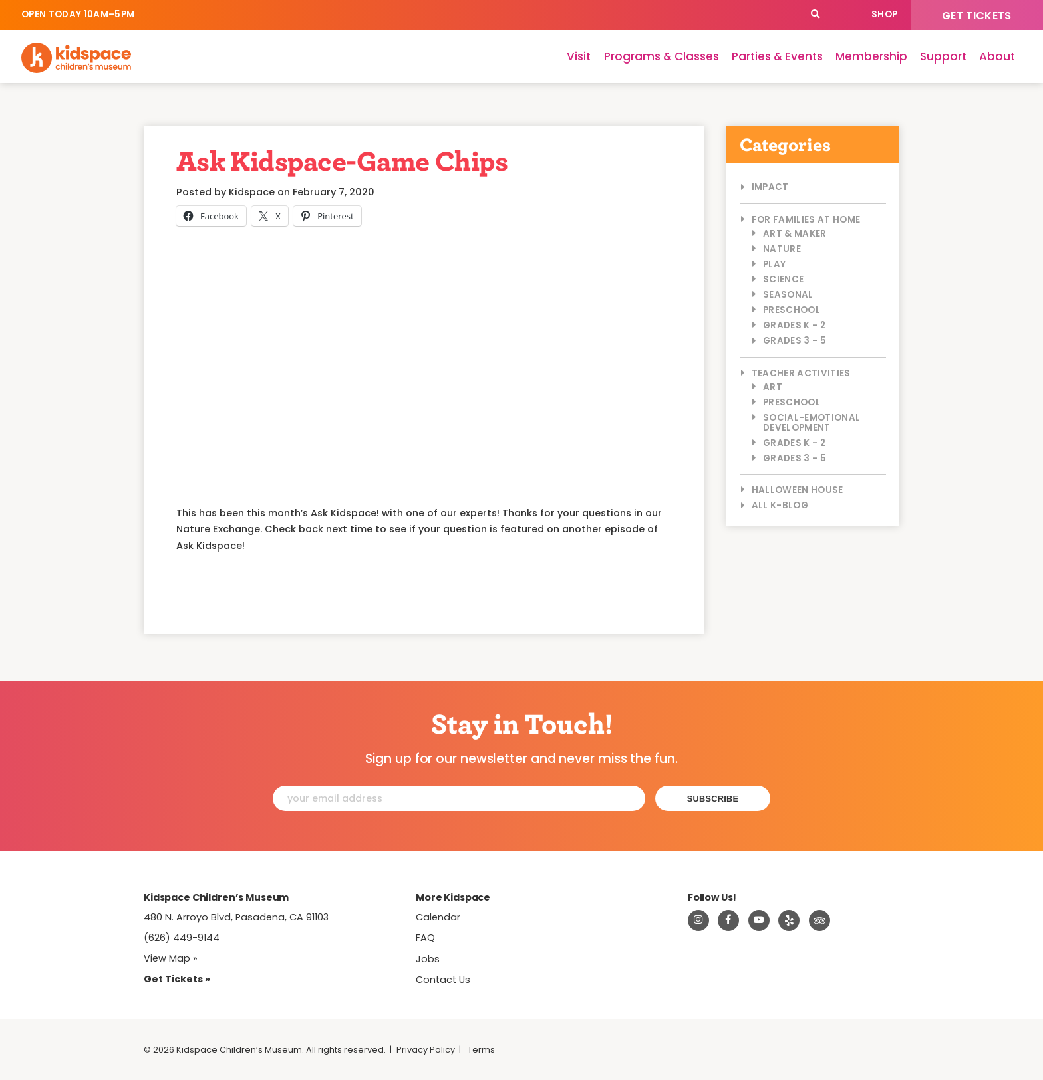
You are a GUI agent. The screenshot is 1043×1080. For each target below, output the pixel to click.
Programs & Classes (661, 56)
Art (772, 387)
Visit (579, 56)
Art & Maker (795, 234)
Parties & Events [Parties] (777, 56)
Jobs (428, 959)
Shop (884, 14)
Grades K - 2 (794, 325)
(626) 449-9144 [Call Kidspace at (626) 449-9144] (182, 937)
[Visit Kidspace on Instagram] (698, 920)
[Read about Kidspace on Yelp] (789, 920)
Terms (481, 1049)
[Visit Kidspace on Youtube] (759, 920)
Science (783, 279)
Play (774, 264)
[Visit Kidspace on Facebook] (728, 920)
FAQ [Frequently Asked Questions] (425, 937)
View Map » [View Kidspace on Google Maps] (171, 958)
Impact (770, 187)
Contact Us (443, 979)
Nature (782, 249)
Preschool (791, 310)
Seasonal (788, 295)
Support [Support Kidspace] (943, 56)
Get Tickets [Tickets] (977, 15)
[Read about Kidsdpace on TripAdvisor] (819, 920)
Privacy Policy (425, 1049)
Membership (871, 56)
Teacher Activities (801, 373)
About (997, 56)
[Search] (815, 15)
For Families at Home (806, 220)
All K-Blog (780, 505)
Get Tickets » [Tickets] (177, 979)
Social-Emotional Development (811, 423)
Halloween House (797, 490)
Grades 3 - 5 (794, 341)
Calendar (844, 15)
